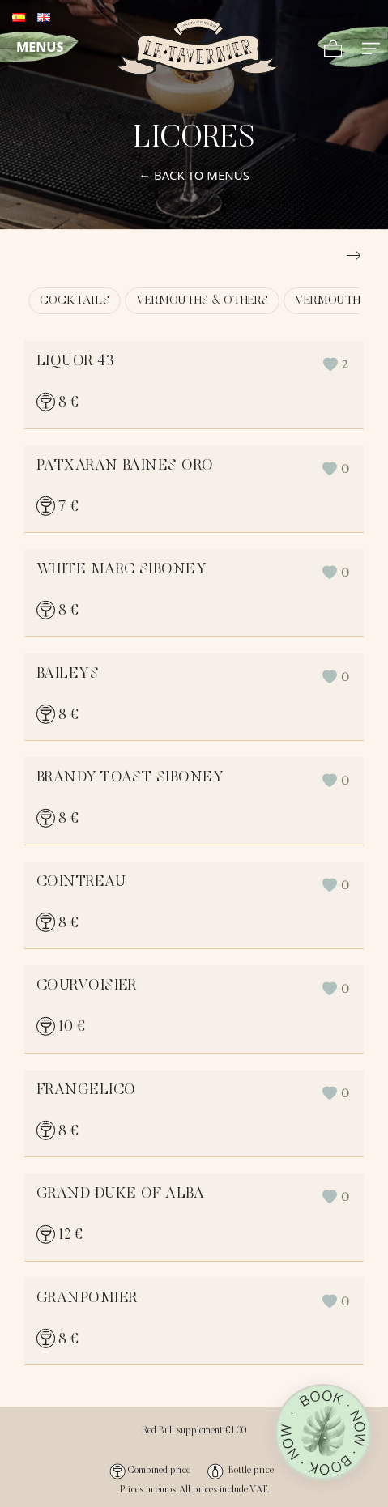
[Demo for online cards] (197, 46)
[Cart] (333, 46)
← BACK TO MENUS (194, 175)
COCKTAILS (74, 301)
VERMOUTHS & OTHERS (202, 301)
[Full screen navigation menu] (371, 46)
